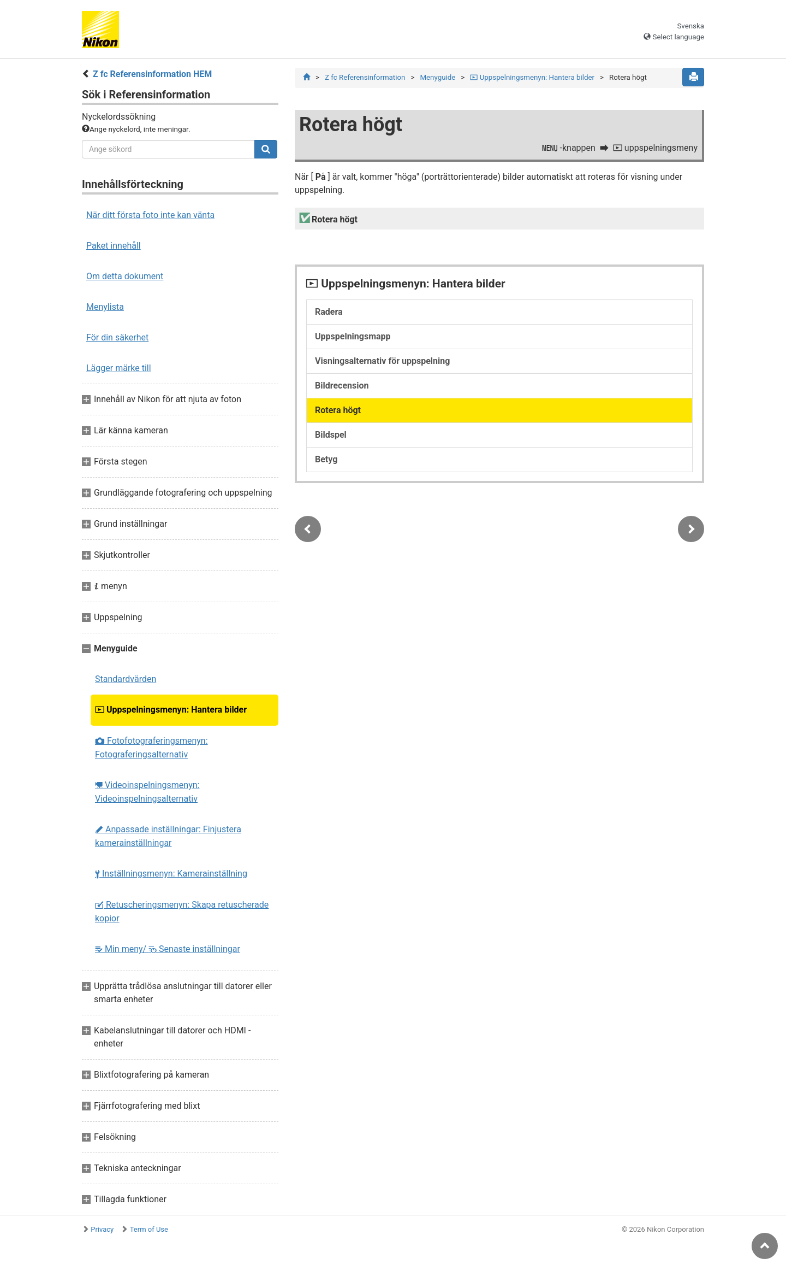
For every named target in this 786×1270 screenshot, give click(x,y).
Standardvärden (125, 679)
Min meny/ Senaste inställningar (167, 949)
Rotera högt (338, 410)
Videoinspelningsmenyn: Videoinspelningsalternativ (147, 792)
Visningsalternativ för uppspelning (382, 361)
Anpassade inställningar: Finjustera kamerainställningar (168, 836)
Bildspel (331, 435)
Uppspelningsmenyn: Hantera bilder (171, 709)
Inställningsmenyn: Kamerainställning (171, 873)
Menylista (105, 307)
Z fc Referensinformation (365, 77)
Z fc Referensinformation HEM (152, 74)
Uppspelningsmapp (353, 336)
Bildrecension (341, 385)
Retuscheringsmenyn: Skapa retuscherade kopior (182, 911)
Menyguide (437, 77)
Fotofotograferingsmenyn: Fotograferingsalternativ (151, 748)
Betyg (326, 459)
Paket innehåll (113, 245)
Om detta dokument (124, 276)
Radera (329, 312)
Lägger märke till (118, 368)
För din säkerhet (117, 337)
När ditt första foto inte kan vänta (150, 215)
